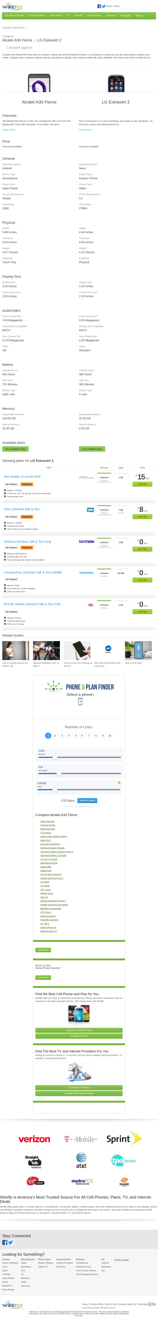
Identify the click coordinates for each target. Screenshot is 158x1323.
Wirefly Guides (119, 1260)
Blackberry (103, 1266)
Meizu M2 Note (47, 829)
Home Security (94, 15)
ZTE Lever (45, 889)
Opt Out (151, 1303)
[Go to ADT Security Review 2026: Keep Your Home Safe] (107, 650)
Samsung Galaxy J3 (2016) (53, 855)
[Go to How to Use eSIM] (138, 650)
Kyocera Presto (47, 825)
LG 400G (44, 882)
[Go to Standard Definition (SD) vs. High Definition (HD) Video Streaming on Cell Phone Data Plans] (46, 650)
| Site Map (142, 1303)
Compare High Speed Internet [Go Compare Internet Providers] (79, 1093)
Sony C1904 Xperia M (51, 874)
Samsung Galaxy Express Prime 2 (56, 852)
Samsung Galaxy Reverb (52, 848)
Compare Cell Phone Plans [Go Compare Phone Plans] (79, 1030)
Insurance (111, 15)
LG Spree (45, 886)
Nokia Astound (47, 821)
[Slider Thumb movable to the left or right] (55, 758)
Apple (23, 1263)
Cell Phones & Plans (14, 15)
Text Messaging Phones (85, 1274)
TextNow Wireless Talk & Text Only (27, 541)
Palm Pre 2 (45, 840)
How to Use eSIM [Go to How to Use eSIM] (133, 663)
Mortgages (126, 15)
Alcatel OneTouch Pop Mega (54, 905)
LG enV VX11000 (48, 859)
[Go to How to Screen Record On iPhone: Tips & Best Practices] (15, 650)
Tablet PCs (42, 1266)
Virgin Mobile (8, 1278)
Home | (85, 1303)
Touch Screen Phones (84, 1270)
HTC (23, 1270)
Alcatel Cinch (46, 893)
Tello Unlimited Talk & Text (22, 509)
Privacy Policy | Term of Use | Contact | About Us (113, 1303)
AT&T (4, 1266)
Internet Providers (63, 1263)
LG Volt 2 (44, 923)
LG (22, 1274)
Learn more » (9, 129)
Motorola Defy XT (48, 931)
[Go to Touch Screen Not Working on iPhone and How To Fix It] (77, 650)
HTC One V (46, 912)
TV (68, 15)
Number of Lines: (79, 727)
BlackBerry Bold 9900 (50, 908)
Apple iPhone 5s (48, 927)
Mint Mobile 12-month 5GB (22, 476)
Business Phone (37, 15)
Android (102, 1263)
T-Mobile (6, 1274)
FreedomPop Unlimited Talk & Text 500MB (33, 572)
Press (116, 6)
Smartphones (80, 1263)
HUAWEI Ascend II (49, 920)
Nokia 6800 (45, 867)
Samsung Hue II (48, 916)
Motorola (24, 1278)
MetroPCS (7, 1285)
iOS (100, 1270)
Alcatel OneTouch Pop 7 (52, 878)
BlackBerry (25, 1266)
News (109, 6)
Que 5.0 (44, 897)
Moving (139, 15)
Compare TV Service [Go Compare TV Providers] (79, 1087)
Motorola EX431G (49, 863)
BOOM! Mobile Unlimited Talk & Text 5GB (32, 604)
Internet (78, 15)
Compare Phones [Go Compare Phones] (79, 1036)
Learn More (43, 950)
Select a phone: (80, 694)
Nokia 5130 (45, 870)
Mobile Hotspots (44, 1263)
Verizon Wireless (9, 1263)
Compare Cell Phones (12, 27)
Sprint (5, 1270)
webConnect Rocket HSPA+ (53, 836)
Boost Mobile (8, 1289)
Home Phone (56, 15)
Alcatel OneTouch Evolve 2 (53, 901)
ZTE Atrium (45, 833)
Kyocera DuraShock (50, 844)
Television (59, 1266)
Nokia (23, 1281)
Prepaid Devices (81, 1266)
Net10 (5, 1281)
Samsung (25, 1285)
